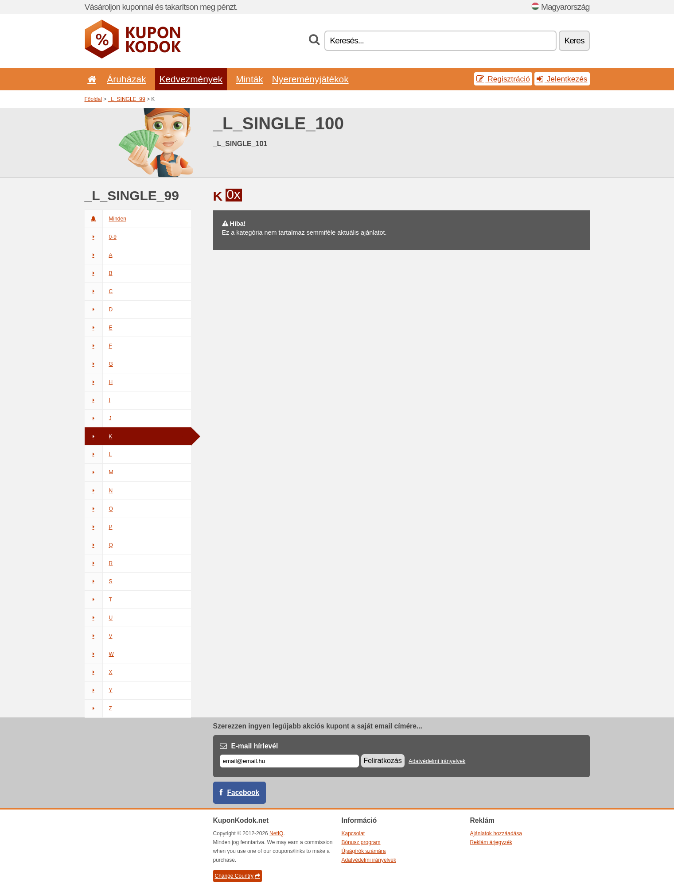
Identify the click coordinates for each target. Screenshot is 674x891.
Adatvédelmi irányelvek (437, 761)
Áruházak (126, 79)
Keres (574, 40)
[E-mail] (289, 761)
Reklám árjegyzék (491, 842)
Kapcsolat (353, 833)
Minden (105, 219)
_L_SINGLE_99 (126, 99)
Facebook (243, 792)
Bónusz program (361, 842)
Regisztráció (503, 78)
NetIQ (276, 833)
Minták (249, 79)
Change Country (237, 876)
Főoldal (93, 99)
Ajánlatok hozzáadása (496, 833)
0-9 (101, 237)
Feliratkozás (383, 760)
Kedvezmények (191, 79)
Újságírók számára (364, 851)
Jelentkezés (562, 78)
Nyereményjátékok (310, 79)
